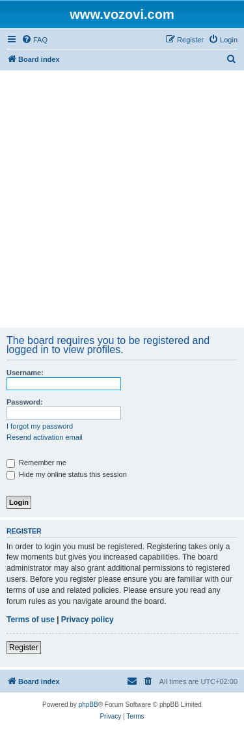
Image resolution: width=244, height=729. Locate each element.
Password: (25, 402)
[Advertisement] (122, 199)
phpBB (88, 704)
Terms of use (31, 619)
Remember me (36, 462)
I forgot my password (40, 426)
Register (23, 647)
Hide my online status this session (67, 474)
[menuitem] (34, 40)
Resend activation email (45, 437)
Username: (25, 373)
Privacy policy (87, 619)
